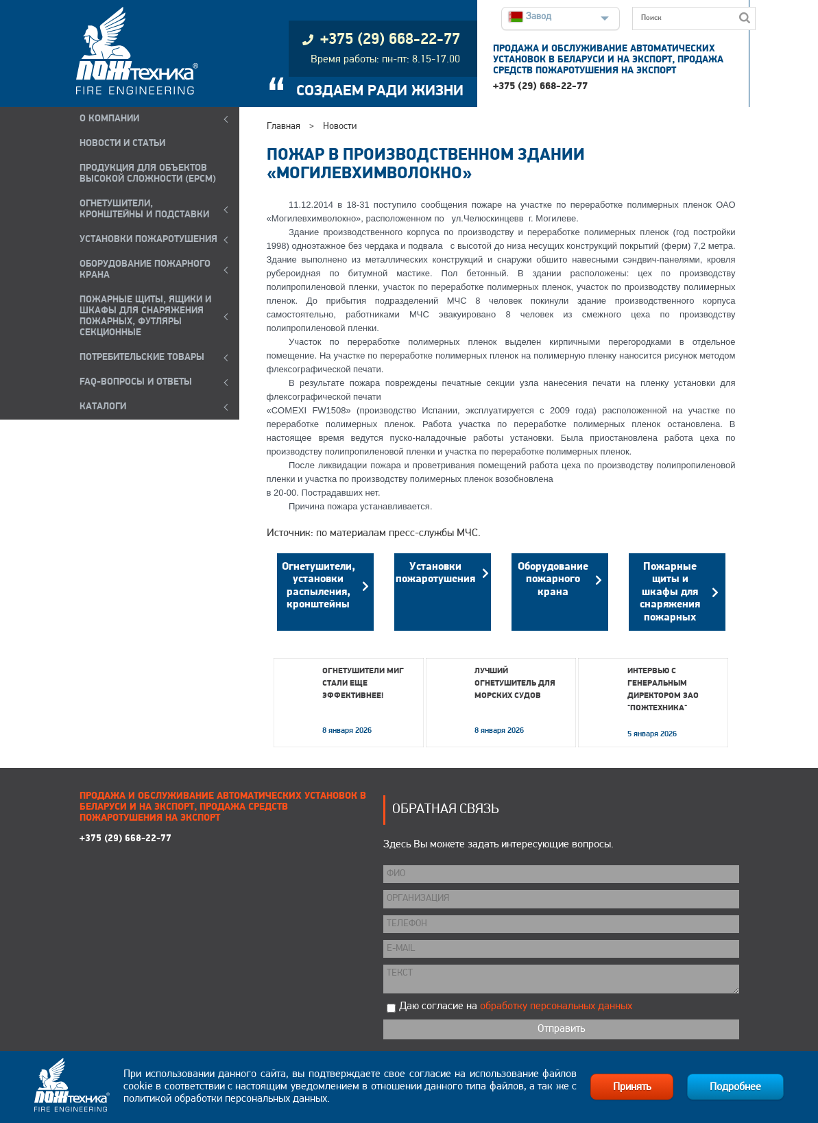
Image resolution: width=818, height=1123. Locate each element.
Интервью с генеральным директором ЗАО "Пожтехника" (663, 689)
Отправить (561, 1029)
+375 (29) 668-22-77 (540, 87)
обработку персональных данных (556, 1006)
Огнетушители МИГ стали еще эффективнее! (363, 683)
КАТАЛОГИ (103, 407)
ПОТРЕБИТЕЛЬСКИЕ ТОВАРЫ (142, 357)
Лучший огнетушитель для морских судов (514, 683)
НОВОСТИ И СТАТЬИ (122, 143)
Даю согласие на (515, 1006)
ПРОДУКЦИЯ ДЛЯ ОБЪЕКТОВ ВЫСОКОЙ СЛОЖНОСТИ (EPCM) (148, 173)
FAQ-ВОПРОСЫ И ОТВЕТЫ (136, 382)
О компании (109, 119)
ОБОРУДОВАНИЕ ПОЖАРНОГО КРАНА (145, 269)
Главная (283, 126)
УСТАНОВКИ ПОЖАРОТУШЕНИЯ (148, 239)
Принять (632, 1087)
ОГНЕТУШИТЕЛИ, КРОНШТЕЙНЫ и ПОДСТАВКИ (144, 209)
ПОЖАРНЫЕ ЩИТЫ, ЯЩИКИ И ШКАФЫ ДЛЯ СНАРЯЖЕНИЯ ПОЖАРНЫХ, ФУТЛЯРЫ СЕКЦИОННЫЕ (145, 316)
